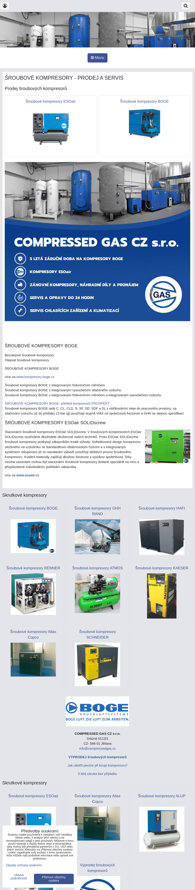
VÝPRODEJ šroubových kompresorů (98, 757)
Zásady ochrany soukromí (24, 865)
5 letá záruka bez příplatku (97, 774)
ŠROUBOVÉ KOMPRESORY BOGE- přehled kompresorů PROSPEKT (57, 403)
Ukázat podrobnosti (19, 876)
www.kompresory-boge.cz (36, 377)
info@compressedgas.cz (97, 748)
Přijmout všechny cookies (54, 879)
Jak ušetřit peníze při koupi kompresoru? (97, 765)
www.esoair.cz (28, 475)
